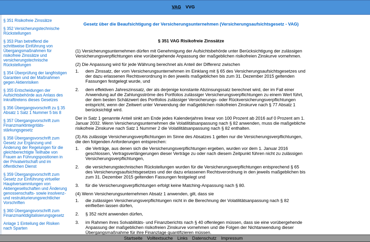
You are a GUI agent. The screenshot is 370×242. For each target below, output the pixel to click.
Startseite (133, 238)
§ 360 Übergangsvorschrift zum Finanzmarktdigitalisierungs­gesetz (33, 213)
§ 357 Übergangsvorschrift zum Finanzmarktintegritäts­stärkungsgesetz (31, 125)
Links (182, 238)
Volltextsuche (160, 238)
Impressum (232, 238)
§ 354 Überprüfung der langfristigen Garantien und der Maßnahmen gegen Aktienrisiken (35, 78)
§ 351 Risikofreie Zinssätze (27, 20)
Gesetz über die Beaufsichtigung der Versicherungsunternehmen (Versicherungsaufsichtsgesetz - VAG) (191, 24)
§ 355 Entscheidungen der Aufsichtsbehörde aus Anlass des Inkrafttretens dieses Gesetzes (33, 95)
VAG (176, 6)
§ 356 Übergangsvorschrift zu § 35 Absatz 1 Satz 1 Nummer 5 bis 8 (34, 110)
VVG (190, 6)
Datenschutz (204, 238)
